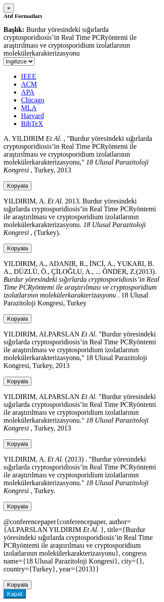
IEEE (28, 76)
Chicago (32, 100)
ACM (29, 84)
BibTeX (32, 123)
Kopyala (17, 185)
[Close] (8, 8)
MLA (29, 108)
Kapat (14, 594)
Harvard (32, 115)
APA (28, 92)
